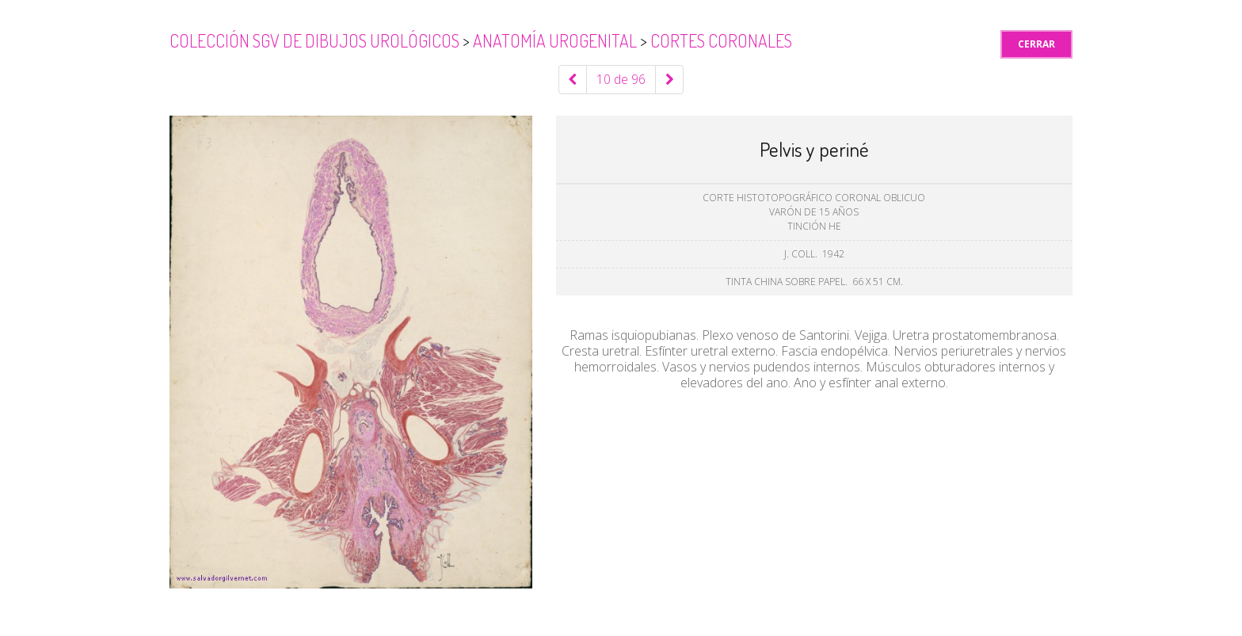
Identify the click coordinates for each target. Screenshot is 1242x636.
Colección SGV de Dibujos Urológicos (316, 40)
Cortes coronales (721, 40)
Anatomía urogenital (556, 40)
